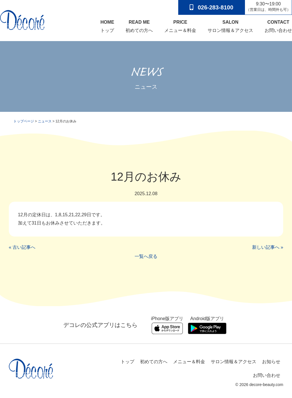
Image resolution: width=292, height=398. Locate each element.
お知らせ (271, 361)
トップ (107, 26)
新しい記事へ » (267, 247)
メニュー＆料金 (180, 26)
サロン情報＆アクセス (230, 26)
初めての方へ (139, 26)
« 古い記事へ (22, 247)
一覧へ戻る (146, 256)
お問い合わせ (278, 26)
